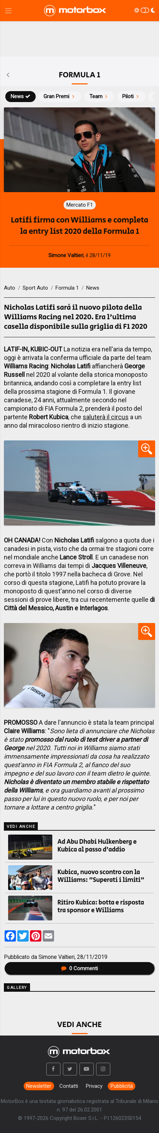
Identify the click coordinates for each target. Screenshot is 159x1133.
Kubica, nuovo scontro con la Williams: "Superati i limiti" (101, 876)
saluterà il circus (106, 417)
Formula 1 (67, 288)
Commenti (79, 968)
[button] (53, 1069)
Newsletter (38, 1086)
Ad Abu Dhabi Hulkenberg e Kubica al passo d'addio (97, 845)
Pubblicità (122, 1086)
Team (99, 96)
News (20, 96)
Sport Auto (35, 288)
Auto (9, 288)
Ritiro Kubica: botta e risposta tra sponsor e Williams (101, 906)
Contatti (68, 1086)
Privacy (94, 1086)
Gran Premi (59, 96)
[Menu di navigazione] (8, 10)
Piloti (131, 96)
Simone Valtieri (57, 957)
